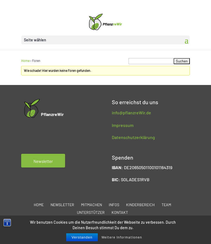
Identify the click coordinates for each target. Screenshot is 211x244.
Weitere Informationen (121, 237)
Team (166, 204)
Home (25, 61)
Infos (114, 204)
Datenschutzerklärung (133, 137)
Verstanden (82, 237)
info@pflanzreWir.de (131, 112)
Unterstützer (91, 212)
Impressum (123, 125)
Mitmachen (91, 204)
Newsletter (62, 204)
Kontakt (120, 212)
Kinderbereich (140, 204)
